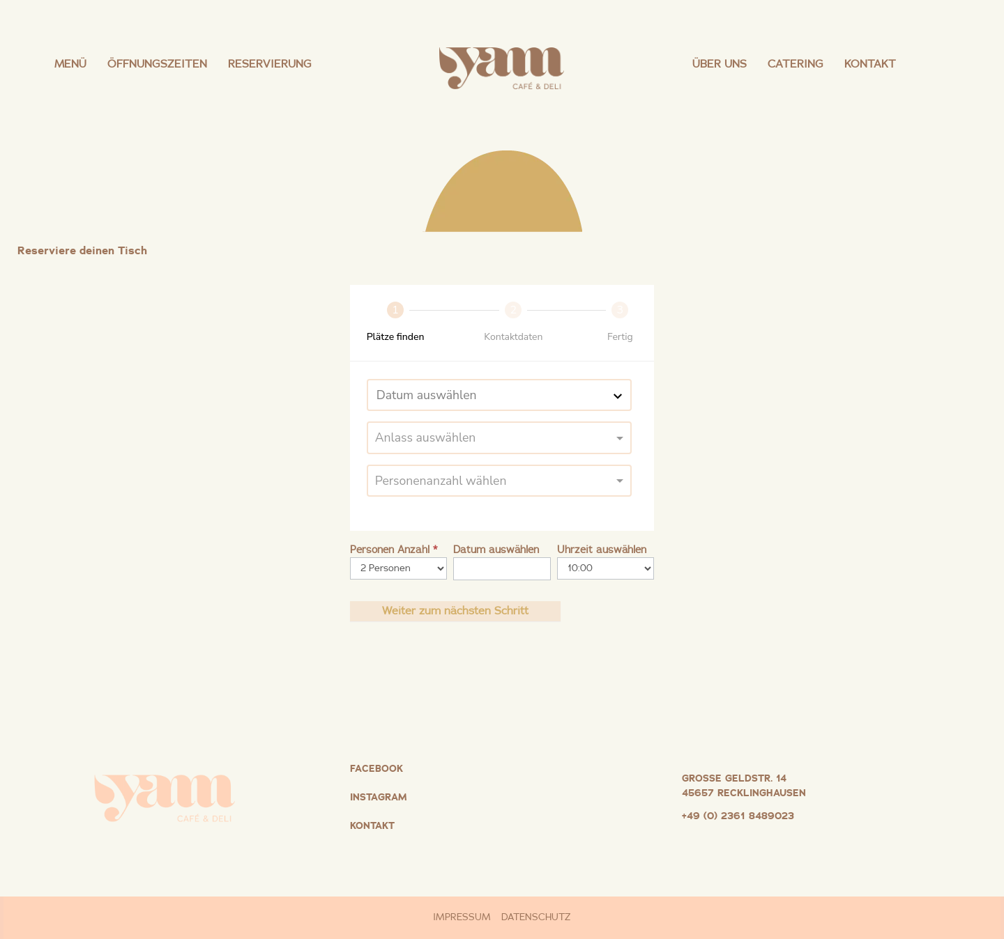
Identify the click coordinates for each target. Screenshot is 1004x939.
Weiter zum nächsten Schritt (455, 610)
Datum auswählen (496, 550)
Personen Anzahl (393, 550)
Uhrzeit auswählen (601, 550)
